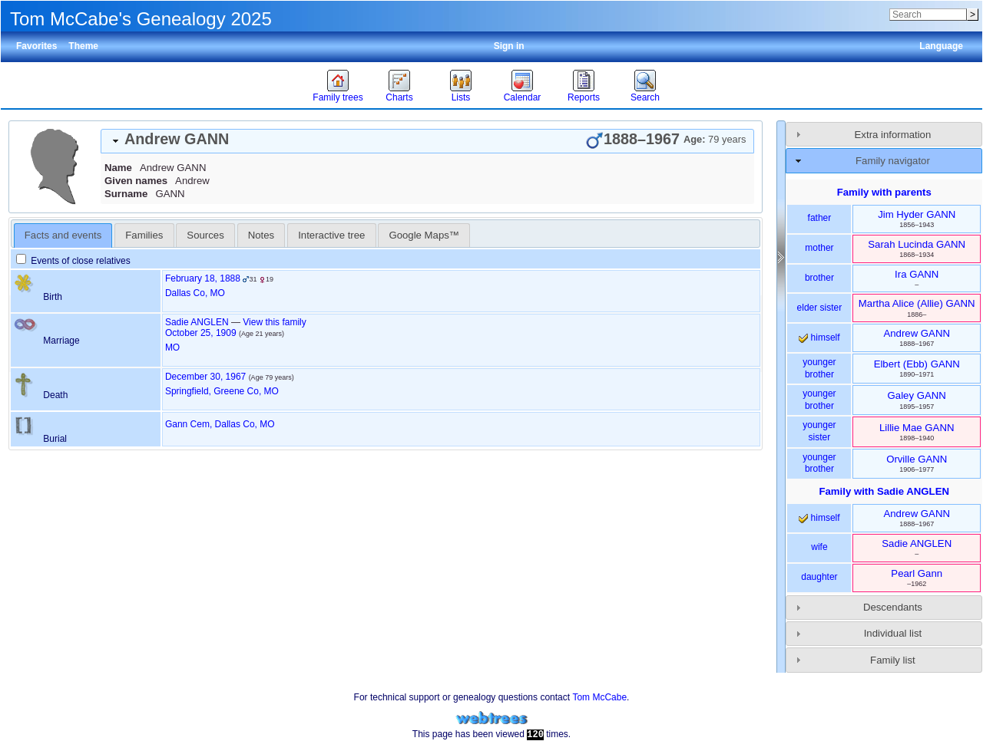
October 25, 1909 (201, 333)
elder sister (819, 307)
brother (819, 277)
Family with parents (884, 192)
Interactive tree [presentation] (331, 235)
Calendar (522, 97)
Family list (892, 660)
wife (819, 547)
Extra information (893, 134)
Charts (399, 97)
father (820, 217)
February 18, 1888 (202, 278)
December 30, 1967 (205, 376)
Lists (461, 97)
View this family (274, 322)
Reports (584, 97)
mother (819, 247)
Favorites (36, 46)
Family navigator (893, 160)
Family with (884, 491)
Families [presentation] (144, 235)
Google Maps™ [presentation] (424, 235)
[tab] (427, 141)
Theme (83, 46)
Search (645, 97)
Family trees (337, 97)
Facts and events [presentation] (63, 235)
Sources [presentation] (205, 235)
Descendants (892, 607)
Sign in (509, 46)
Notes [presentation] (261, 235)
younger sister (819, 431)
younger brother (819, 368)
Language (941, 46)
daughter (819, 576)
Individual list (893, 633)
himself (819, 337)
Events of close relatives (73, 260)
